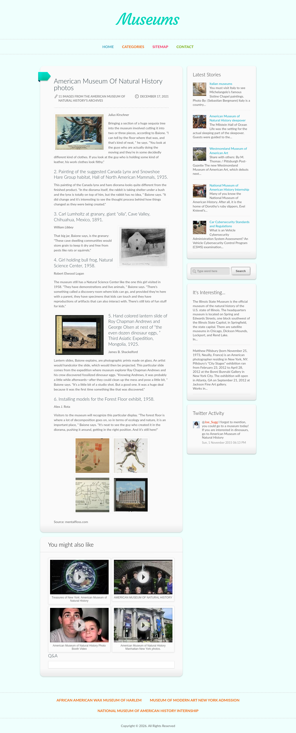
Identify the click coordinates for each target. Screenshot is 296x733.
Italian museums (221, 84)
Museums (148, 19)
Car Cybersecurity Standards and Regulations (230, 224)
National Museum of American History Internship (229, 187)
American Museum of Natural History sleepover (228, 118)
